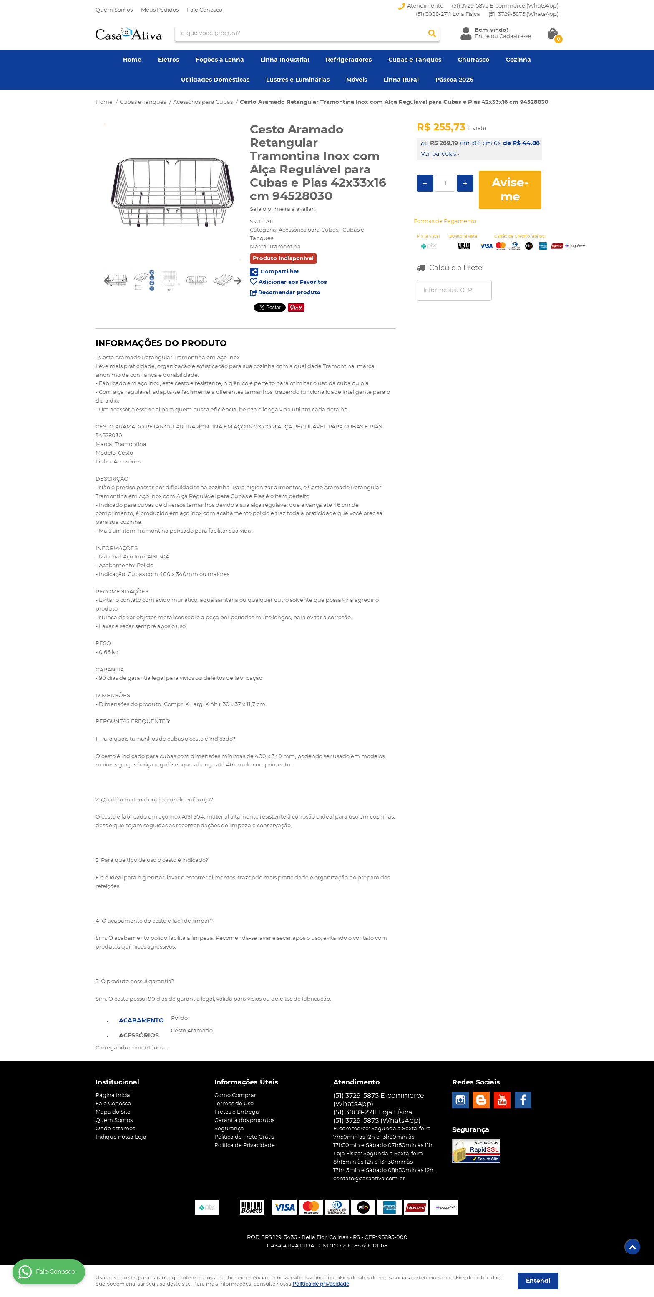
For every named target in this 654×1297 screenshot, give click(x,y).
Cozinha (518, 60)
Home (132, 60)
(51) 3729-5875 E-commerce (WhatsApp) (505, 6)
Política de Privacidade (244, 1145)
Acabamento (141, 1021)
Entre (482, 36)
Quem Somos (114, 10)
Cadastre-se (515, 36)
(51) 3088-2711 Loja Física (448, 14)
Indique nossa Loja (121, 1137)
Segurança (229, 1129)
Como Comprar (235, 1095)
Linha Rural (401, 80)
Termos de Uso (234, 1104)
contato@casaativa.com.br (369, 1179)
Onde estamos (115, 1129)
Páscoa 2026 (454, 80)
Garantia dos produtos (244, 1120)
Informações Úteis (246, 1082)
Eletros (168, 60)
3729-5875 (523, 14)
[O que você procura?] (432, 33)
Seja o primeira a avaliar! (282, 209)
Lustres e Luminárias (298, 80)
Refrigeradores (349, 60)
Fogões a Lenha (220, 60)
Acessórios (139, 1036)
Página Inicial (113, 1095)
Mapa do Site (113, 1112)
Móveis (356, 80)
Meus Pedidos (160, 10)
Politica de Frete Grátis (244, 1137)
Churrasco (473, 60)
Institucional (117, 1082)
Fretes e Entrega (236, 1112)
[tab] (141, 1019)
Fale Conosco (204, 10)
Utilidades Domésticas (215, 80)
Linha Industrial (285, 60)
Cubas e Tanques (414, 60)
